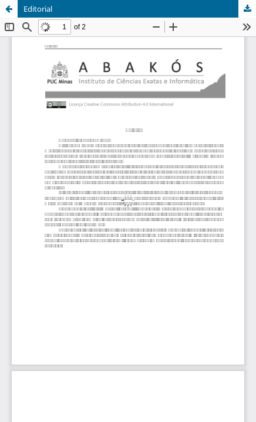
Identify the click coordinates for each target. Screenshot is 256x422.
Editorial (37, 9)
